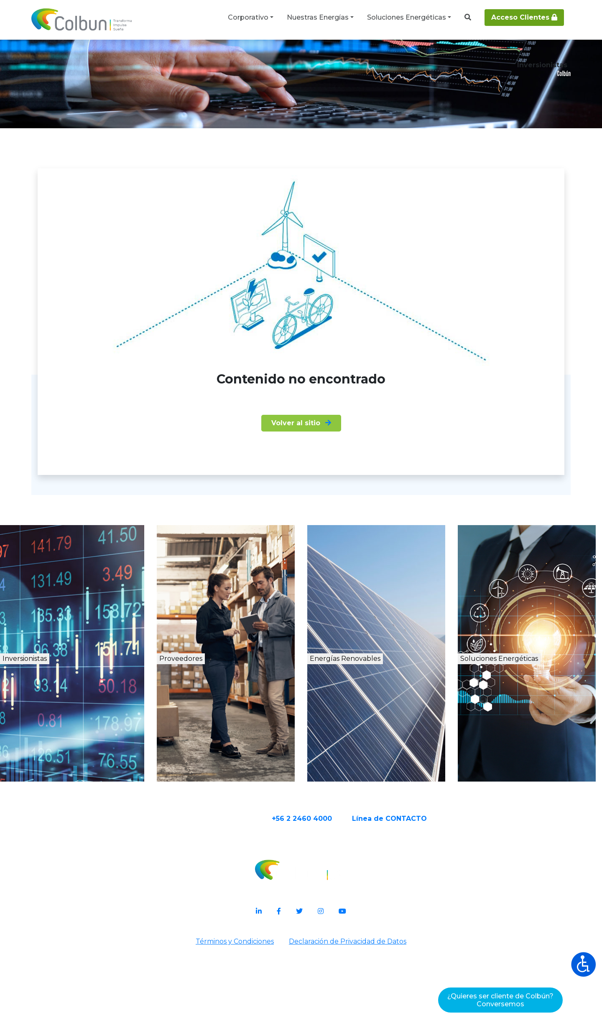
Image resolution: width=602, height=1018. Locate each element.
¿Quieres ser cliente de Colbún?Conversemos (500, 1000)
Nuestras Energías (318, 17)
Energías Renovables (385, 735)
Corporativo (248, 17)
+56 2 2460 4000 (334, 893)
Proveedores (208, 735)
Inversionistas (58, 735)
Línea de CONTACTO (422, 893)
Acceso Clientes (524, 17)
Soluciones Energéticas (406, 17)
